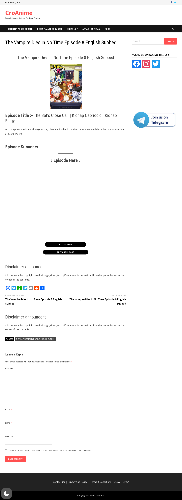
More (107, 28)
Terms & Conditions (100, 481)
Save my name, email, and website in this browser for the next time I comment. (51, 450)
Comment (10, 368)
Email (9, 423)
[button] (65, 147)
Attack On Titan (91, 28)
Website (9, 436)
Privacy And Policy (77, 481)
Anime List (72, 28)
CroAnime (19, 13)
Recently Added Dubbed (50, 28)
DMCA (126, 481)
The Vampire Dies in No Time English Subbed (35, 339)
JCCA (117, 481)
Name (8, 409)
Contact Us (59, 481)
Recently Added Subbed (20, 28)
